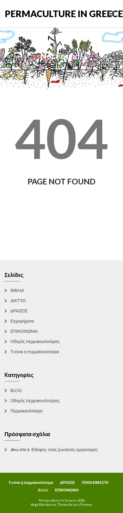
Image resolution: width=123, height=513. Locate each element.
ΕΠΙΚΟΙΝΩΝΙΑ (24, 331)
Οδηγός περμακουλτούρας (35, 341)
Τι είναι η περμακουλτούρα (34, 351)
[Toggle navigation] (111, 13)
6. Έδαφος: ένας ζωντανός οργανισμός (62, 449)
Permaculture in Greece (33, 13)
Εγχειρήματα (22, 320)
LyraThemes (82, 504)
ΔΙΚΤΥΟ (18, 300)
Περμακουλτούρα (26, 410)
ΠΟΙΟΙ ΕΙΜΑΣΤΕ (95, 482)
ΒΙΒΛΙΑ (17, 290)
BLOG (16, 390)
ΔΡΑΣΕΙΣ (19, 310)
